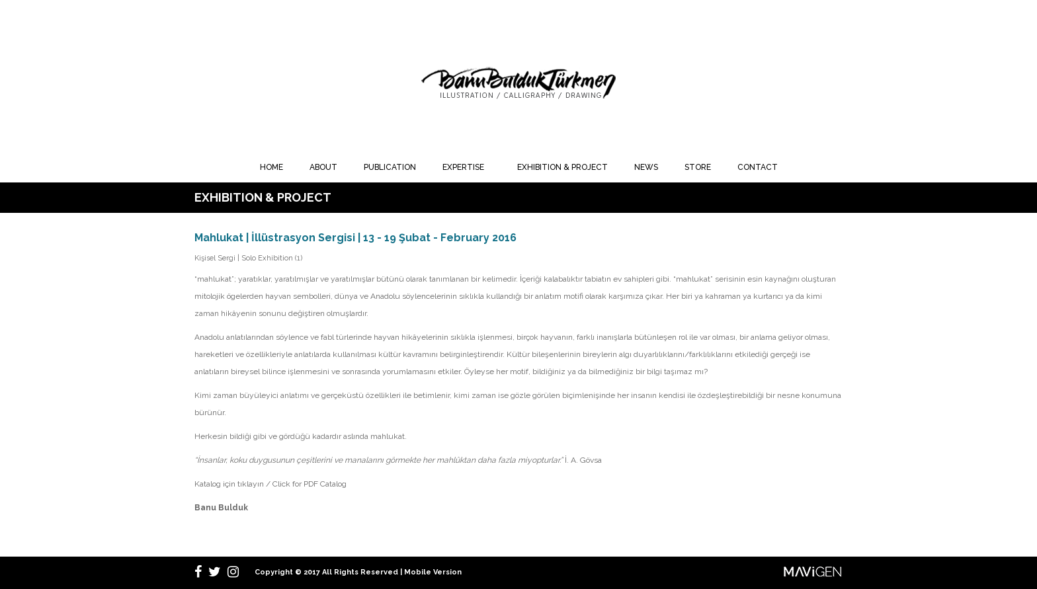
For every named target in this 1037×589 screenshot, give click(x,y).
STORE (697, 167)
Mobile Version (433, 572)
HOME (271, 167)
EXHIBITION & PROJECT (562, 167)
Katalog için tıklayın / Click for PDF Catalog (270, 484)
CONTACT (757, 167)
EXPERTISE (463, 167)
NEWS (646, 167)
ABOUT (323, 167)
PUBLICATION (390, 167)
